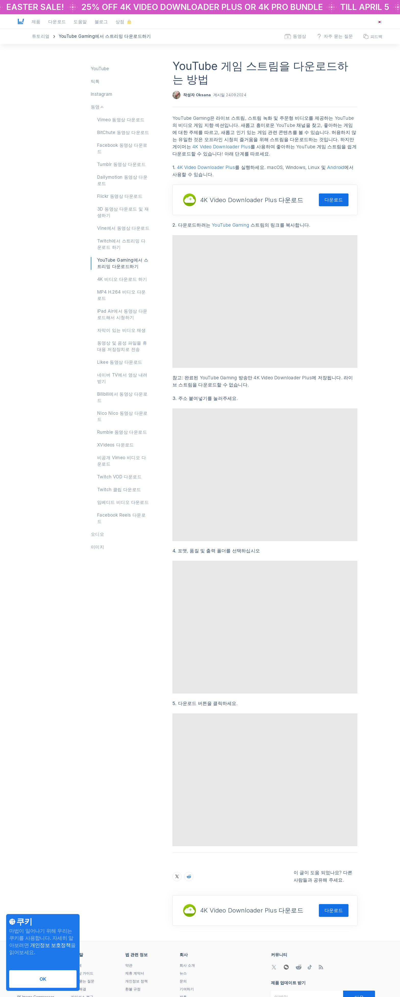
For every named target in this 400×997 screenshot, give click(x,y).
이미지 (97, 547)
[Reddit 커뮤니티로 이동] (298, 909)
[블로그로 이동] (321, 909)
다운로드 (333, 199)
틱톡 (95, 81)
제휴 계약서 (134, 915)
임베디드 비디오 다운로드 (123, 502)
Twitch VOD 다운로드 (119, 476)
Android (335, 167)
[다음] (359, 938)
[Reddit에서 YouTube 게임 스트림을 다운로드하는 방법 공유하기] (188, 818)
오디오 (97, 534)
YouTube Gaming (230, 225)
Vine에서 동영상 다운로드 (123, 228)
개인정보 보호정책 (50, 945)
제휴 (183, 939)
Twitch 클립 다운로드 (119, 489)
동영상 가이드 (82, 915)
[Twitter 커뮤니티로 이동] (274, 909)
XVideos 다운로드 (115, 444)
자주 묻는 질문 (82, 923)
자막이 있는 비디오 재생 (121, 330)
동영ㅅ (97, 107)
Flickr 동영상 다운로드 (119, 196)
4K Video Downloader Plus (221, 146)
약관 (128, 907)
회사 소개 (187, 907)
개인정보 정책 (136, 923)
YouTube (100, 68)
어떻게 (76, 907)
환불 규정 (133, 931)
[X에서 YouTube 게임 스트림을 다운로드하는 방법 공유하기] (177, 818)
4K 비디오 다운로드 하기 (122, 279)
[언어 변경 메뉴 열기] (379, 22)
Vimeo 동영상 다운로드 (121, 119)
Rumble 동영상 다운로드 (122, 432)
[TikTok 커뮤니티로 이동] (310, 909)
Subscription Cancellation (92, 954)
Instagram (101, 94)
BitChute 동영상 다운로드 (123, 132)
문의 (183, 923)
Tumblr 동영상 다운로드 (121, 164)
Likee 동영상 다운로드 (119, 362)
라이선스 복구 (82, 939)
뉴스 (183, 915)
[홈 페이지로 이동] (21, 22)
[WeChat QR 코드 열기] (286, 909)
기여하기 (187, 931)
